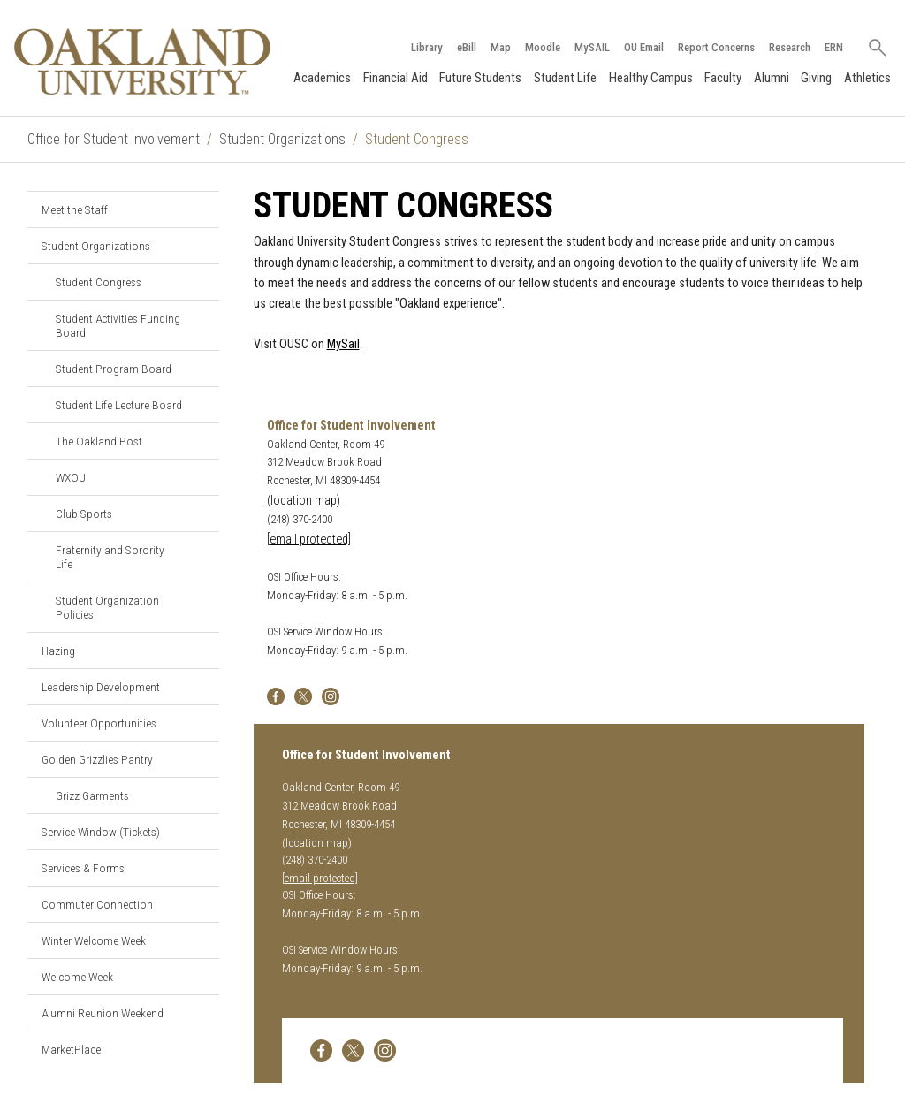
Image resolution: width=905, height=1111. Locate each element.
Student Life (565, 78)
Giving (816, 78)
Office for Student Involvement (113, 139)
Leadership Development (101, 687)
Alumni (771, 78)
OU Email (644, 47)
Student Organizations (282, 139)
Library (427, 47)
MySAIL (592, 47)
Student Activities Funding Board (118, 325)
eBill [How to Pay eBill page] (466, 47)
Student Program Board (113, 368)
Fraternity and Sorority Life (110, 557)
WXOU (71, 477)
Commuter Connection (97, 904)
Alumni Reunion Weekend (103, 1013)
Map (501, 47)
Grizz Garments (92, 795)
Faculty (722, 78)
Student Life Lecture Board (119, 405)
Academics (322, 78)
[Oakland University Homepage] (142, 61)
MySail (343, 344)
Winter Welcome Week (94, 940)
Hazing (58, 650)
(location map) (303, 500)
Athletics (867, 78)
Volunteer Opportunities (99, 723)
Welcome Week (77, 977)
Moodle (542, 47)
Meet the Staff (75, 209)
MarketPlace (71, 1049)
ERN (834, 47)
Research (789, 47)
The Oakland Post (99, 441)
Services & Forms (83, 868)
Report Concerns (716, 47)
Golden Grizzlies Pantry (97, 759)
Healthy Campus (651, 78)
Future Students (480, 78)
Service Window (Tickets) (101, 832)
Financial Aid (395, 78)
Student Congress (98, 282)
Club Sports (84, 513)
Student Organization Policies (107, 607)
